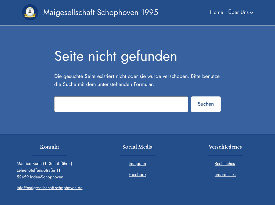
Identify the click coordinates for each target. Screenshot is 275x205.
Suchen (206, 103)
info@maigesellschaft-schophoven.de (49, 188)
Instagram (137, 163)
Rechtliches (225, 163)
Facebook (137, 174)
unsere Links (225, 174)
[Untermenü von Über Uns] (240, 12)
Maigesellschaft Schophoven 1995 (100, 12)
